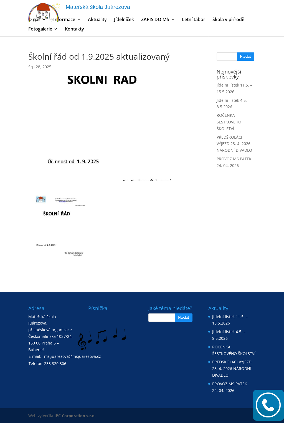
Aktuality (97, 19)
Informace (64, 19)
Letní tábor (193, 19)
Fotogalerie (40, 29)
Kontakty (74, 29)
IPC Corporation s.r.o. (75, 415)
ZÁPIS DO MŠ (155, 19)
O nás (34, 19)
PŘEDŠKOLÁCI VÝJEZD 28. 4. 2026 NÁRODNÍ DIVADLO (234, 144)
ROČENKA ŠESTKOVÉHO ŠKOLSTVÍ (229, 122)
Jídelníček (124, 19)
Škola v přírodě (228, 19)
